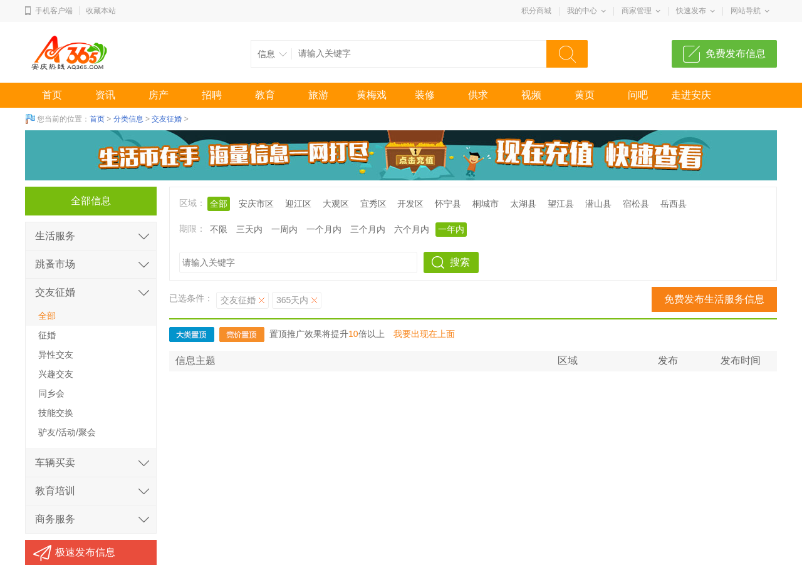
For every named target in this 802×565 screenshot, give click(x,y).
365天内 (292, 300)
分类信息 (128, 119)
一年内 (451, 229)
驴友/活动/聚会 (67, 432)
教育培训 (55, 490)
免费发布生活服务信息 (714, 299)
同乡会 (51, 393)
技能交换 (55, 413)
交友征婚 (167, 119)
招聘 (212, 95)
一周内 (284, 229)
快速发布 (691, 10)
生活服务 (55, 236)
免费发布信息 (736, 53)
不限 (218, 229)
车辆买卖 (55, 462)
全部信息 (91, 200)
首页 (52, 95)
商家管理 (637, 10)
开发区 (410, 204)
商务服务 (55, 519)
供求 (478, 95)
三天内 (249, 229)
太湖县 (523, 204)
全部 (218, 204)
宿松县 (636, 204)
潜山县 (598, 204)
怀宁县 (448, 204)
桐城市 (485, 204)
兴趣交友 (55, 374)
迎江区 (298, 204)
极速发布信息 (85, 552)
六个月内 (411, 229)
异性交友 (55, 355)
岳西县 (673, 204)
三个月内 (367, 229)
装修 (425, 95)
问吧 (638, 95)
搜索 (460, 262)
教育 (265, 95)
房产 (158, 95)
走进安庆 (691, 95)
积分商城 (536, 10)
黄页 (585, 95)
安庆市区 (256, 204)
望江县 (561, 204)
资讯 (105, 95)
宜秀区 (373, 204)
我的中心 (582, 10)
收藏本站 (101, 10)
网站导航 (746, 10)
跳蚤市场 (55, 264)
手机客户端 (54, 10)
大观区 (336, 204)
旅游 (318, 95)
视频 (531, 95)
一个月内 (323, 229)
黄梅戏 (372, 95)
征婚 (47, 335)
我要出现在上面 (424, 334)
